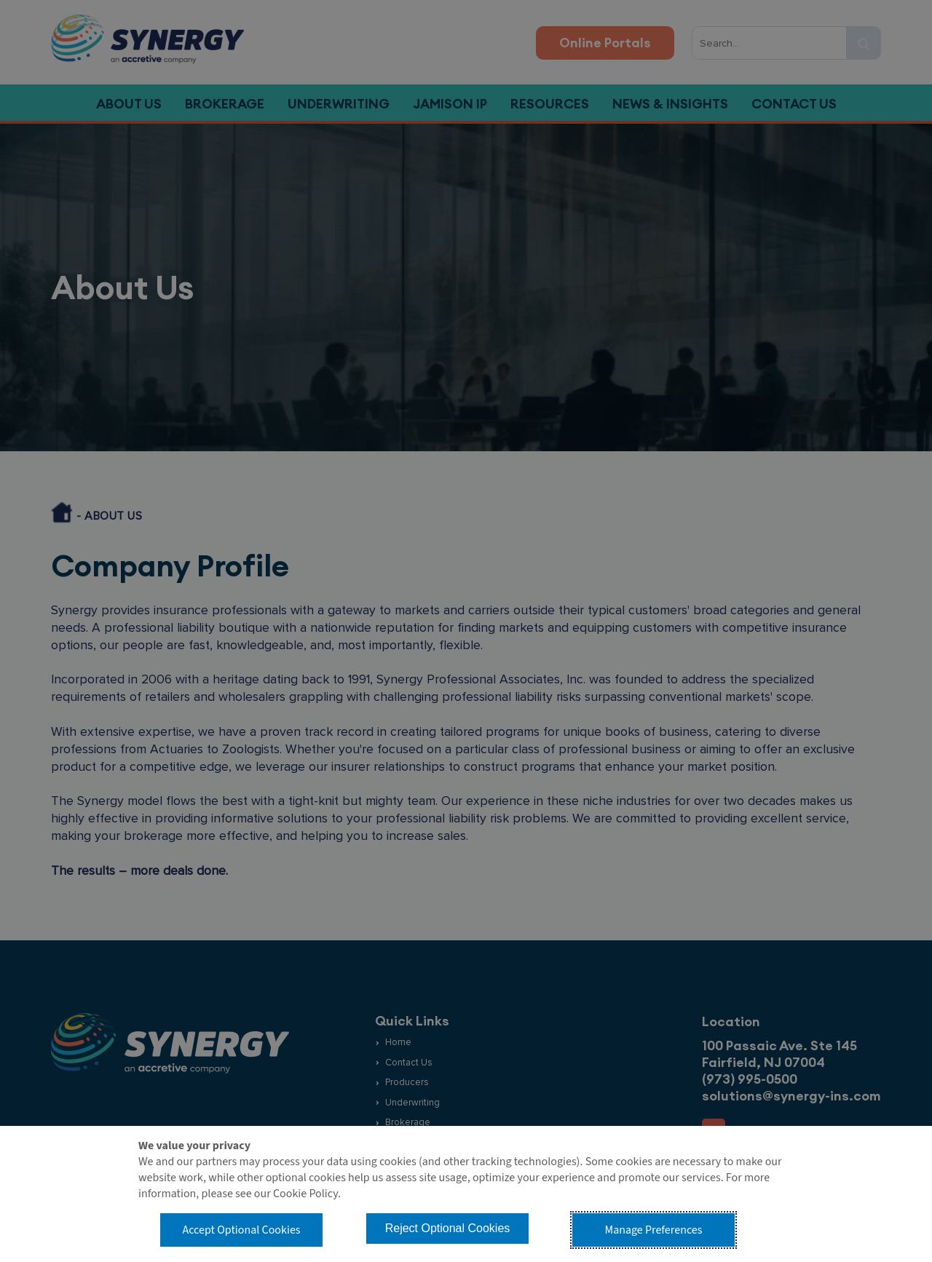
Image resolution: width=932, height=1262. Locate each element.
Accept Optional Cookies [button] (241, 1230)
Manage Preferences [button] (654, 1230)
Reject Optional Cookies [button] (447, 1228)
